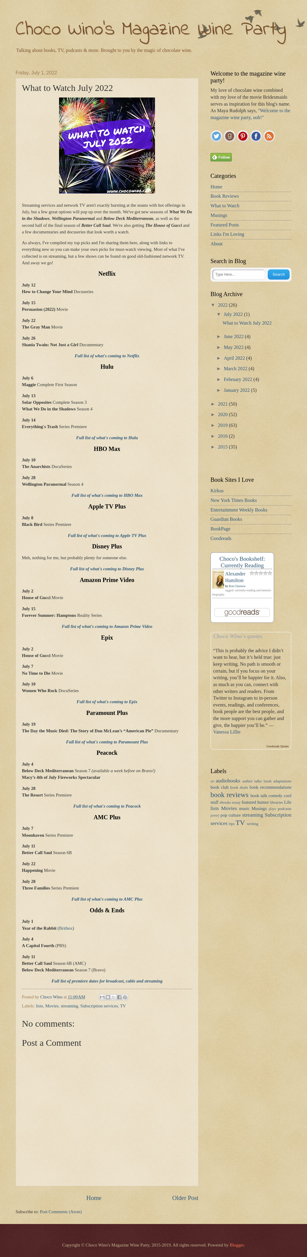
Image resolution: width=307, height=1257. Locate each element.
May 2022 (234, 347)
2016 (223, 436)
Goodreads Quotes (278, 746)
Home (93, 1198)
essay (236, 802)
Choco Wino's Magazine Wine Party (151, 30)
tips (231, 823)
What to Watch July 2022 (247, 323)
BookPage (220, 529)
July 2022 (234, 314)
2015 (223, 447)
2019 (223, 425)
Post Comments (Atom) (61, 1211)
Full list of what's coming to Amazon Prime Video (107, 626)
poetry (214, 816)
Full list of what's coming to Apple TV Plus (107, 535)
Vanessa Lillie (226, 732)
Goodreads (220, 538)
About (216, 244)
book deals (239, 787)
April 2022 (235, 358)
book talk (258, 795)
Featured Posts (224, 225)
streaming (69, 1006)
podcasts (284, 808)
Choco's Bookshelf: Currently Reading (242, 562)
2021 (223, 404)
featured (249, 802)
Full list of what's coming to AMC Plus (106, 899)
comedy (276, 795)
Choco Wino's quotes (237, 636)
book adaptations (277, 781)
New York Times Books (233, 500)
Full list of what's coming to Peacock (107, 806)
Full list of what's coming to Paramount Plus (107, 742)
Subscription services (99, 1006)
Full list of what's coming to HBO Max (107, 495)
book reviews (229, 795)
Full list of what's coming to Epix (107, 701)
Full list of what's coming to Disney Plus (107, 568)
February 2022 (238, 379)
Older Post (185, 1198)
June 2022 (234, 336)
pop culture (231, 815)
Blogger (237, 1245)
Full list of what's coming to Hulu (107, 437)
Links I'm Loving (227, 234)
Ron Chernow (237, 586)
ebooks (225, 802)
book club (219, 787)
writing (252, 823)
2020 (223, 414)
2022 (223, 305)
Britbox (66, 928)
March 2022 (236, 368)
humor (263, 802)
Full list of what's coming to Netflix (107, 355)
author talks (252, 781)
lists (39, 1006)
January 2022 (237, 390)
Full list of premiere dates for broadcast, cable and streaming (107, 981)
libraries (276, 802)
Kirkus (217, 491)
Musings (218, 215)
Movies (51, 1006)
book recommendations (270, 787)
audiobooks (228, 781)
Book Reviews (224, 196)
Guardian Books (226, 519)
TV (123, 1006)
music (244, 808)
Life (288, 802)
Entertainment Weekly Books (238, 510)
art (212, 781)
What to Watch (224, 205)
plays (272, 809)
